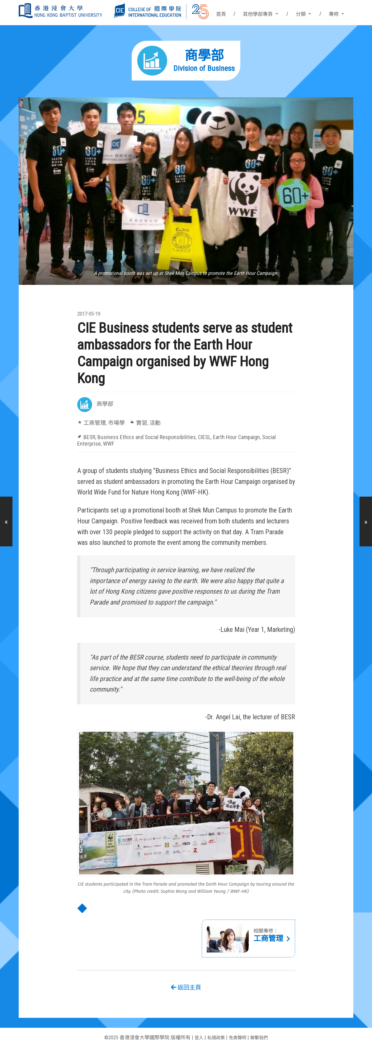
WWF (279, 436)
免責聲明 (238, 1030)
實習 (137, 422)
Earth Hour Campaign (215, 436)
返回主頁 (186, 979)
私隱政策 (214, 1030)
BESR (88, 436)
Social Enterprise (254, 436)
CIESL (187, 436)
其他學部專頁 (258, 14)
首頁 (221, 14)
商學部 (104, 404)
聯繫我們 (262, 1030)
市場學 (113, 422)
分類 (301, 14)
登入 (195, 1030)
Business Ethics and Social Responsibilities (138, 436)
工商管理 (93, 422)
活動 (149, 422)
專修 (334, 14)
